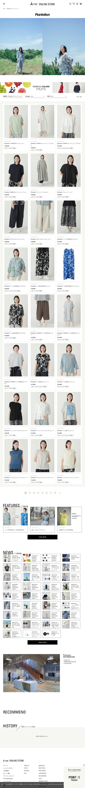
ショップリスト (7, 781)
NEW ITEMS (42, 768)
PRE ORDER (42, 770)
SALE (40, 778)
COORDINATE (42, 773)
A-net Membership (8, 778)
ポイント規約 (6, 773)
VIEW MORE (42, 537)
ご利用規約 (6, 770)
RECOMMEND (42, 776)
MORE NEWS (42, 642)
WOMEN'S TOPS (43, 781)
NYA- (25, 773)
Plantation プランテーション (12, 8)
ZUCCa (26, 768)
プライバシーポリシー (9, 776)
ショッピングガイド (8, 768)
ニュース (5, 765)
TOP (4, 8)
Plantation (26, 770)
